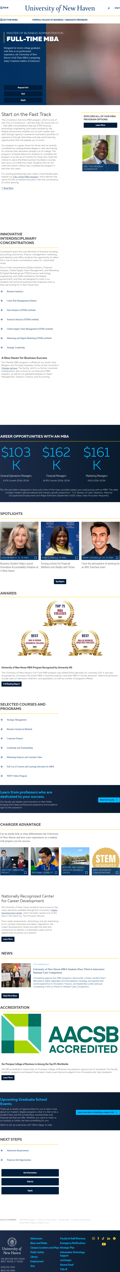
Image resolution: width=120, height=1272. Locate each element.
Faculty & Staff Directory (73, 1227)
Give (32, 1255)
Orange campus (9, 363)
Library (34, 1246)
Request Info (23, 88)
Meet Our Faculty (109, 789)
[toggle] (109, 8)
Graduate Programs (76, 20)
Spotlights (60, 577)
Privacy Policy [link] (77, 1268)
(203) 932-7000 (8, 1256)
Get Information (30, 1162)
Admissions (36, 1227)
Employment (37, 1250)
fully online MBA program (25, 177)
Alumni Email (67, 1253)
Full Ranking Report (11, 679)
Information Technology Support (72, 1243)
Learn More (100, 125)
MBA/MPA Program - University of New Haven (38, 1209)
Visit (23, 94)
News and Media (38, 1232)
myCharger (65, 1249)
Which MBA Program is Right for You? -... (35, 1212)
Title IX (63, 1258)
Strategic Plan (67, 1236)
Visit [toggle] (117, 8)
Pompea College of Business (47, 20)
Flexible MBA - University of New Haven (75, 1209)
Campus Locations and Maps (44, 1236)
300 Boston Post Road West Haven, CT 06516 (13, 1249)
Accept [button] (92, 1268)
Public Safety (37, 1241)
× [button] (118, 1266)
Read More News (10, 986)
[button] (4, 8)
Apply (23, 100)
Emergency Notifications (72, 1232)
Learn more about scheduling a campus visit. (98, 1102)
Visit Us (30, 1171)
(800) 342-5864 (8, 1260)
